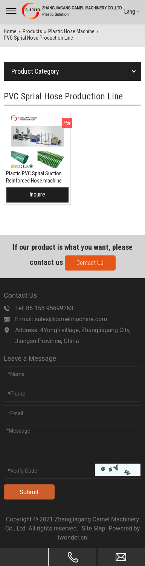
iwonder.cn (72, 537)
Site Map (93, 528)
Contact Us (90, 262)
